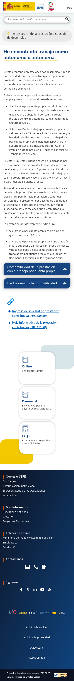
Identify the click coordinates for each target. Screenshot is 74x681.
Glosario (8, 516)
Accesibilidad (37, 657)
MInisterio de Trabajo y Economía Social (27, 537)
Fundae (7, 547)
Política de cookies (37, 627)
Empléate (8, 542)
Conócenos (9, 481)
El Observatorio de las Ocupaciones (24, 490)
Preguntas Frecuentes (16, 521)
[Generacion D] (36, 612)
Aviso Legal (37, 647)
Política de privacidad (37, 637)
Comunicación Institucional (19, 486)
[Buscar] (37, 19)
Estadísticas (10, 495)
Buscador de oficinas (15, 512)
